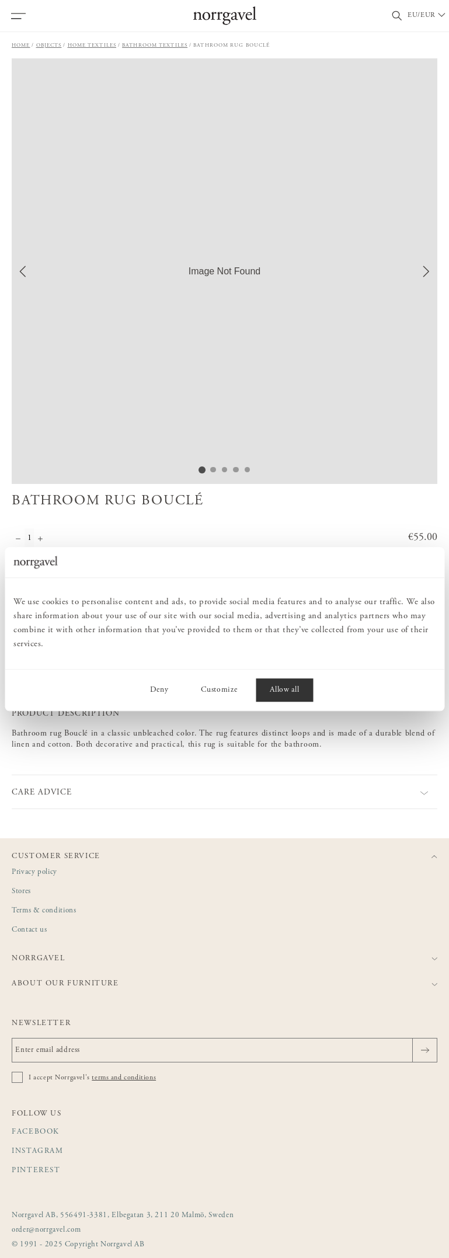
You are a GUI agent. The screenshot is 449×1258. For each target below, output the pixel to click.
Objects (49, 45)
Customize (219, 690)
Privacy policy (34, 872)
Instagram (38, 1151)
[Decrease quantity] (18, 540)
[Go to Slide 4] (236, 469)
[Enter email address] (224, 1050)
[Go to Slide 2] (213, 469)
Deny (159, 690)
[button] (224, 271)
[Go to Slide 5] (248, 469)
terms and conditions (124, 1077)
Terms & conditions (44, 911)
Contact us (29, 930)
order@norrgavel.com (46, 1230)
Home (21, 45)
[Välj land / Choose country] (427, 15)
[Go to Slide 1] (201, 469)
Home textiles (92, 45)
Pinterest (36, 1171)
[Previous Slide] (23, 271)
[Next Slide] (426, 271)
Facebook (36, 1132)
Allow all (284, 690)
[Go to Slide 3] (225, 469)
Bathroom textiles (154, 45)
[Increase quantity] (40, 540)
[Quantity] (29, 540)
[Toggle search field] (397, 16)
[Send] (424, 1050)
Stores (21, 891)
